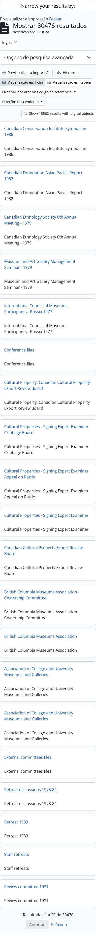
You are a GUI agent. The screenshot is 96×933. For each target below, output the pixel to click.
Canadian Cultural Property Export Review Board (43, 550)
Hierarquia (69, 72)
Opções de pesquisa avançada (39, 57)
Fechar (55, 19)
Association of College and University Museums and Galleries (38, 671)
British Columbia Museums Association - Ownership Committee (41, 595)
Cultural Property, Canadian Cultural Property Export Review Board (47, 385)
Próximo (59, 924)
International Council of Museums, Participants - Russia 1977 (36, 308)
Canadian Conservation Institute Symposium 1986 (46, 131)
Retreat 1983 (16, 822)
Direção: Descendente (21, 101)
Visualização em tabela (69, 82)
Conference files (19, 350)
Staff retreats (16, 854)
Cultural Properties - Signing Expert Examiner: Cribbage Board (47, 429)
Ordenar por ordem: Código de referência (37, 92)
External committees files (27, 757)
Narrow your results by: (48, 5)
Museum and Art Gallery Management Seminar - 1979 (39, 264)
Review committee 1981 (26, 886)
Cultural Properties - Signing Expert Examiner (46, 515)
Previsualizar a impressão (26, 72)
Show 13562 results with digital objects (59, 113)
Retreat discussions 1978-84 (30, 789)
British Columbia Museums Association (40, 636)
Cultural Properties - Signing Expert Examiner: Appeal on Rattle (47, 474)
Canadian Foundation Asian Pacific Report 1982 (43, 175)
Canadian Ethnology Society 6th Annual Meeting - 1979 (40, 220)
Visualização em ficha (22, 82)
